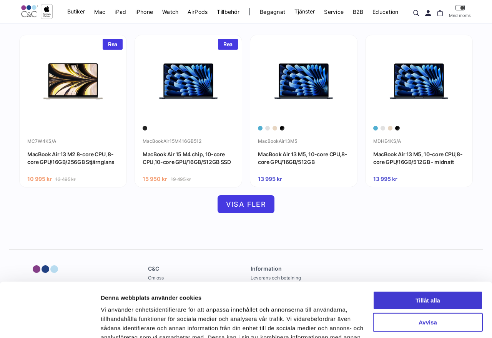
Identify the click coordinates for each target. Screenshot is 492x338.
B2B (358, 11)
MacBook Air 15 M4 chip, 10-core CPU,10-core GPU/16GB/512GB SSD (187, 158)
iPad (120, 11)
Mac (99, 11)
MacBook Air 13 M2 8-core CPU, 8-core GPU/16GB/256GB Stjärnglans (71, 158)
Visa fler (246, 204)
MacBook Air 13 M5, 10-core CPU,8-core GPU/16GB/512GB (302, 158)
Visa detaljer (118, 323)
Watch (170, 11)
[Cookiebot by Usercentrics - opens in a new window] (49, 323)
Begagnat (272, 11)
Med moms (460, 11)
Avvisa (428, 267)
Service (334, 11)
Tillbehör (228, 11)
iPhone (144, 11)
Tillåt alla (428, 246)
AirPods (198, 11)
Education (385, 11)
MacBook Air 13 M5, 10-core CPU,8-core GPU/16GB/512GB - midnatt (417, 158)
